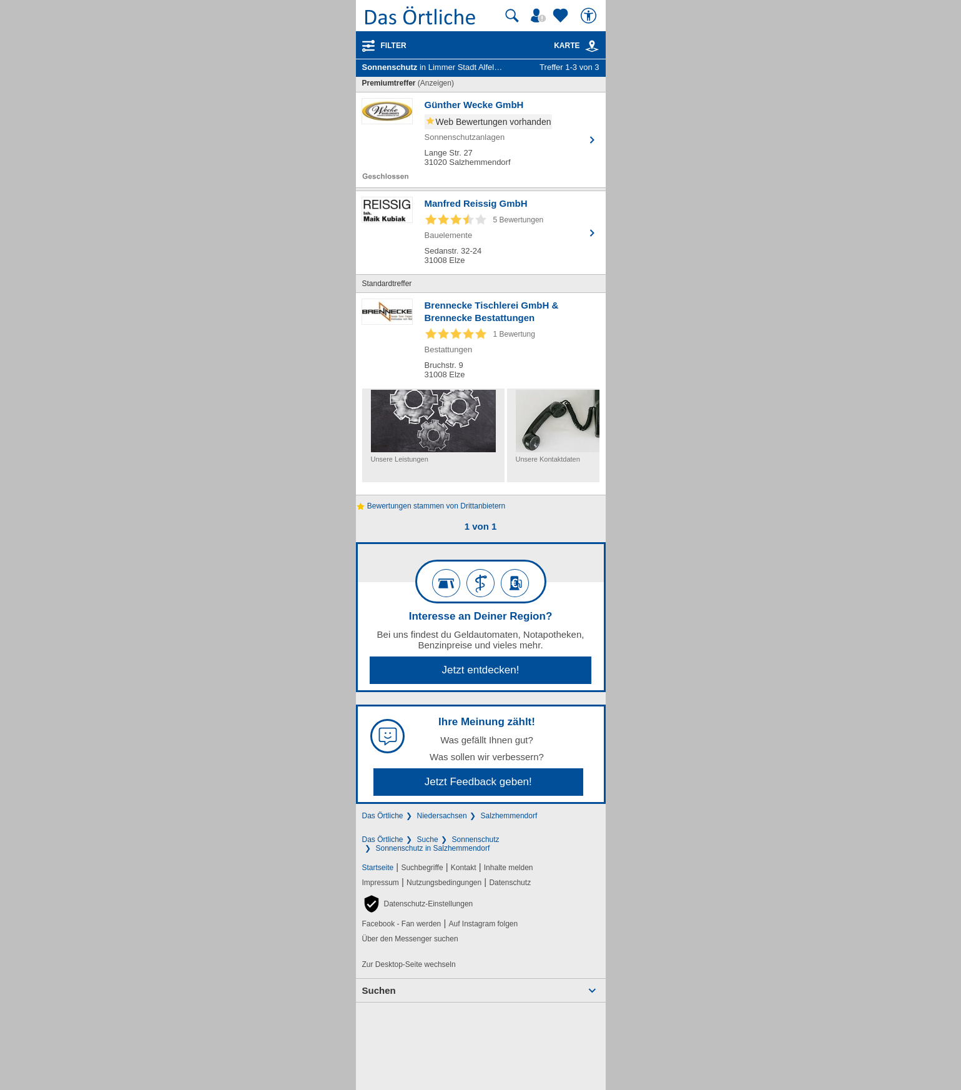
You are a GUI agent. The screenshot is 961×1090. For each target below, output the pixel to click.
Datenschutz (510, 882)
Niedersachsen (442, 815)
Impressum (380, 882)
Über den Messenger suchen (410, 938)
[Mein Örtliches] (540, 15)
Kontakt (463, 867)
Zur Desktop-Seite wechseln (409, 964)
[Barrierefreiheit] (590, 15)
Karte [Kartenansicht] (576, 45)
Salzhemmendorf (509, 815)
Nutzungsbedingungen (444, 882)
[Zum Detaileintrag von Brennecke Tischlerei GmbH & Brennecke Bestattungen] (480, 340)
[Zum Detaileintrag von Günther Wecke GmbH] (480, 140)
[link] (591, 46)
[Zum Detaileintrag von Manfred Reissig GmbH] (480, 232)
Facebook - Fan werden (401, 923)
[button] (417, 903)
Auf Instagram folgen (483, 923)
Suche (427, 839)
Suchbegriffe (422, 867)
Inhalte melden (508, 867)
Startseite (378, 867)
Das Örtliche (382, 815)
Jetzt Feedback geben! (478, 782)
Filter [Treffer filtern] (394, 45)
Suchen (379, 990)
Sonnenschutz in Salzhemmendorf (433, 848)
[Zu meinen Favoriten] (562, 15)
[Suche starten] (512, 15)
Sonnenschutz (476, 839)
